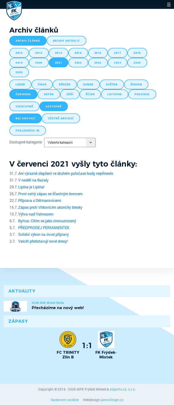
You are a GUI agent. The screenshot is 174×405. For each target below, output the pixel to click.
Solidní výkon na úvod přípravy (43, 234)
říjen (90, 94)
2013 (38, 53)
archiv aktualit (66, 40)
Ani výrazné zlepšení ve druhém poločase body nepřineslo (65, 173)
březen (65, 84)
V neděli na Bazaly (33, 180)
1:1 (87, 345)
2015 (78, 53)
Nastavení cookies (65, 400)
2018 (137, 53)
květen (112, 84)
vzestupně (24, 106)
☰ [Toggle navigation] (169, 4)
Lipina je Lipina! (31, 186)
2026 (19, 72)
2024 (117, 62)
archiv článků (28, 40)
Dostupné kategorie (25, 141)
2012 (19, 53)
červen (136, 84)
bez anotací (25, 118)
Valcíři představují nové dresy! (43, 241)
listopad (114, 94)
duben (88, 84)
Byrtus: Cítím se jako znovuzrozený (47, 220)
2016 (97, 53)
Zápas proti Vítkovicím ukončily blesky (50, 207)
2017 (117, 53)
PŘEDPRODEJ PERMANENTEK (43, 227)
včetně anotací (61, 118)
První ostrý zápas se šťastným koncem (50, 193)
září (69, 94)
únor (42, 84)
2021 (58, 62)
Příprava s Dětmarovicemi (39, 200)
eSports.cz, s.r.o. (123, 389)
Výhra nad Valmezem (35, 214)
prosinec (142, 94)
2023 (97, 62)
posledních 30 (28, 130)
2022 (78, 62)
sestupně (54, 106)
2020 (38, 62)
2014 (58, 53)
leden (20, 84)
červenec (23, 94)
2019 (19, 62)
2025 (137, 62)
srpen (49, 94)
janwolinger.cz (112, 400)
